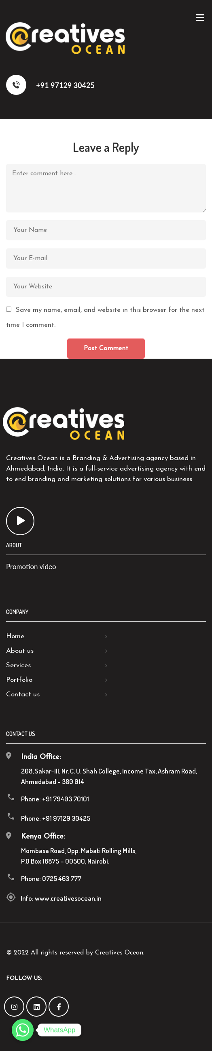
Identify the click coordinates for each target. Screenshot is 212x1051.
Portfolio (19, 680)
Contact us (23, 694)
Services (18, 665)
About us (20, 650)
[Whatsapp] (23, 1030)
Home (15, 636)
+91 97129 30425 (50, 85)
